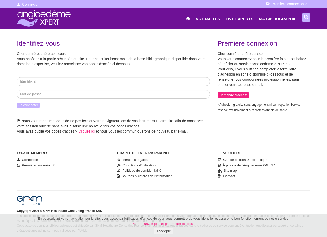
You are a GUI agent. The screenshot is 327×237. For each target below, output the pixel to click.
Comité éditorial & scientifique (242, 160)
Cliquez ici (86, 131)
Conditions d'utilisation (136, 165)
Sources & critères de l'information (145, 176)
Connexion (28, 4)
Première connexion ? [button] (288, 4)
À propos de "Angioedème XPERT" (246, 165)
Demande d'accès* (233, 95)
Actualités (207, 19)
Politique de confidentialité (139, 171)
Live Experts (239, 19)
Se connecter (28, 105)
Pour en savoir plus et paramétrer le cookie (163, 225)
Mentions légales (132, 160)
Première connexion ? (36, 165)
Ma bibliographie (278, 19)
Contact (226, 176)
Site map (227, 171)
